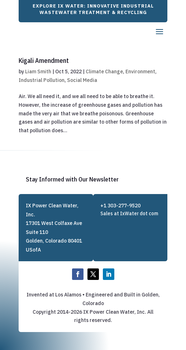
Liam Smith (38, 71)
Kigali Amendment (44, 60)
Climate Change (104, 71)
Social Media (82, 80)
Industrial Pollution (42, 80)
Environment (140, 71)
